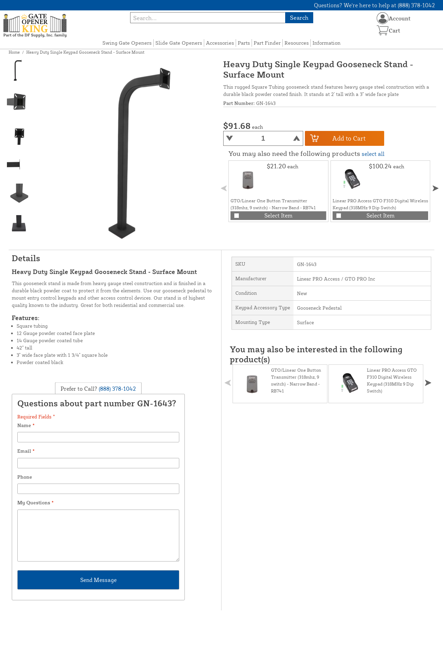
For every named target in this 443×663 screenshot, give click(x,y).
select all (373, 153)
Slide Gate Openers (178, 42)
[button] (436, 188)
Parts (244, 42)
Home (14, 52)
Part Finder (267, 42)
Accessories (220, 42)
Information (327, 42)
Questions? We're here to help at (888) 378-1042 (374, 5)
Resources (296, 42)
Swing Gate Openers (127, 42)
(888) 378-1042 (116, 388)
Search (299, 17)
